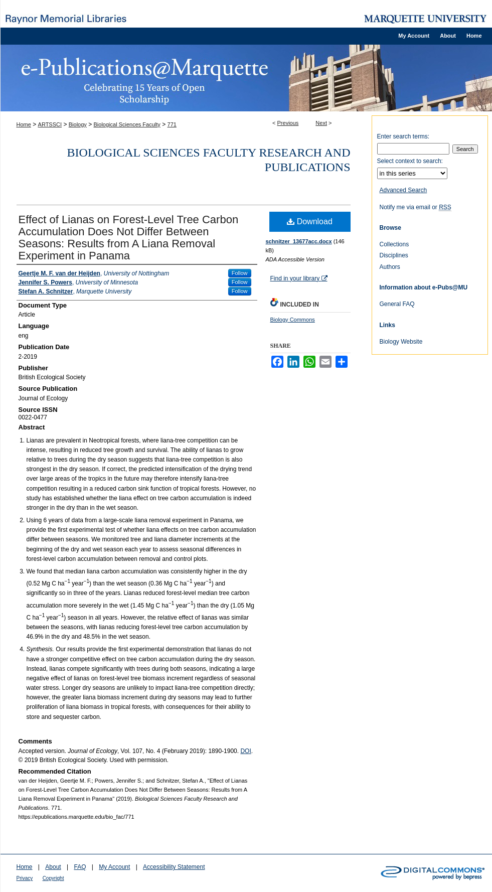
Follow (240, 273)
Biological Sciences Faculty (127, 124)
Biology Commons (292, 320)
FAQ (80, 866)
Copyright (53, 878)
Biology (78, 124)
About (53, 866)
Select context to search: (410, 161)
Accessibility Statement (174, 866)
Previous (288, 123)
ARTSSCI (50, 124)
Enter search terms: (403, 136)
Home (24, 124)
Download (310, 221)
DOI (245, 751)
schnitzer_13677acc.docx (299, 241)
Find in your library (298, 278)
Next (321, 123)
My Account (114, 866)
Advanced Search (403, 190)
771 (172, 124)
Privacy (25, 878)
